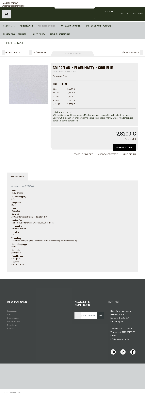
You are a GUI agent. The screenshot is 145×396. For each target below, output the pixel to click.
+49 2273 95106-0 (10, 3)
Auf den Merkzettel (108, 154)
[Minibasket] (138, 14)
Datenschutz (13, 318)
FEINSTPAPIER (26, 25)
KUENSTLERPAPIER (46, 25)
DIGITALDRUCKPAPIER (70, 25)
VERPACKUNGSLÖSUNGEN (14, 34)
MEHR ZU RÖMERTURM (60, 34)
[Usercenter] (124, 14)
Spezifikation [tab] (17, 176)
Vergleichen (129, 154)
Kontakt (10, 328)
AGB (9, 314)
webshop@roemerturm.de (13, 6)
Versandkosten (15, 392)
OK (100, 315)
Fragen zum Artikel (84, 154)
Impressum (12, 311)
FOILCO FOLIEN (38, 34)
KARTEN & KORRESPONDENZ (98, 25)
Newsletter (12, 325)
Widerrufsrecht (14, 321)
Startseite (9, 25)
